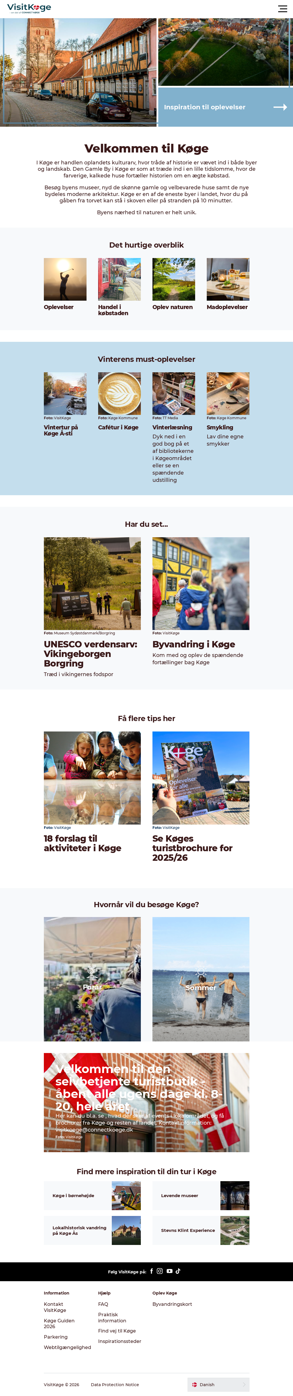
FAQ (103, 1304)
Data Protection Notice (115, 1384)
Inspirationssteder (119, 1341)
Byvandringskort (172, 1304)
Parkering (56, 1337)
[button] (172, 9)
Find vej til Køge (117, 1331)
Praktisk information (112, 1318)
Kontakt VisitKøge (55, 1307)
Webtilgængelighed (67, 1347)
